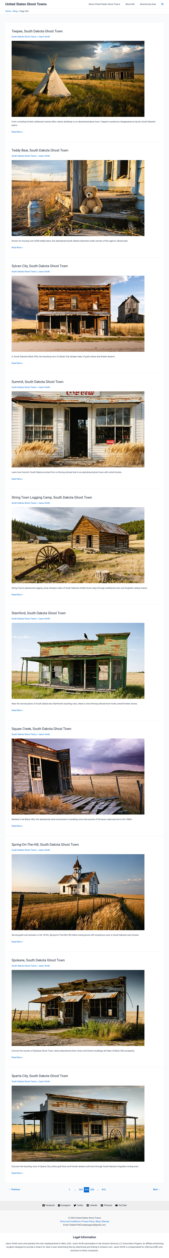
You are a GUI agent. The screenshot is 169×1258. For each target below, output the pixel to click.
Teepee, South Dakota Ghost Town (38, 31)
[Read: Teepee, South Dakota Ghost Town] (78, 78)
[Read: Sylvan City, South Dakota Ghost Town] (78, 313)
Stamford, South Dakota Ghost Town (39, 613)
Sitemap (106, 1221)
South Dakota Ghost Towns (24, 36)
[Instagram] (64, 1205)
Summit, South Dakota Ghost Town (38, 381)
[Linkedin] (92, 1205)
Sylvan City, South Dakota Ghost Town (40, 266)
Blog (98, 1221)
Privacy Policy (88, 1221)
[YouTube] (121, 1205)
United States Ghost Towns (26, 4)
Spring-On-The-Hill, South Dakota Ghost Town (46, 844)
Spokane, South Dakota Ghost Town (39, 960)
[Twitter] (78, 1205)
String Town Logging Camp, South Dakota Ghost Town (53, 497)
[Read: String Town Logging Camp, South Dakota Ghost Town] (78, 544)
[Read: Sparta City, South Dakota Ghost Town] (78, 1123)
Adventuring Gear (148, 4)
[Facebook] (48, 1205)
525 (92, 1189)
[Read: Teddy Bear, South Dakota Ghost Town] (78, 198)
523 (81, 1189)
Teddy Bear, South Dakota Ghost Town (41, 150)
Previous (14, 1189)
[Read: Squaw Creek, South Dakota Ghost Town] (78, 776)
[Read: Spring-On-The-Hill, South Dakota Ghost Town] (78, 891)
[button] (162, 4)
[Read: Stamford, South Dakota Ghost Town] (78, 660)
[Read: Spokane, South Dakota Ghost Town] (78, 1007)
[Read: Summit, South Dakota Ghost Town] (78, 429)
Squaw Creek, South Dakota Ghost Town (42, 728)
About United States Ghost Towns (107, 4)
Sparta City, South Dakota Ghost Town (40, 1075)
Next (156, 1189)
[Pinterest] (106, 1205)
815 (104, 1189)
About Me (131, 4)
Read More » (17, 132)
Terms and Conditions (69, 1221)
